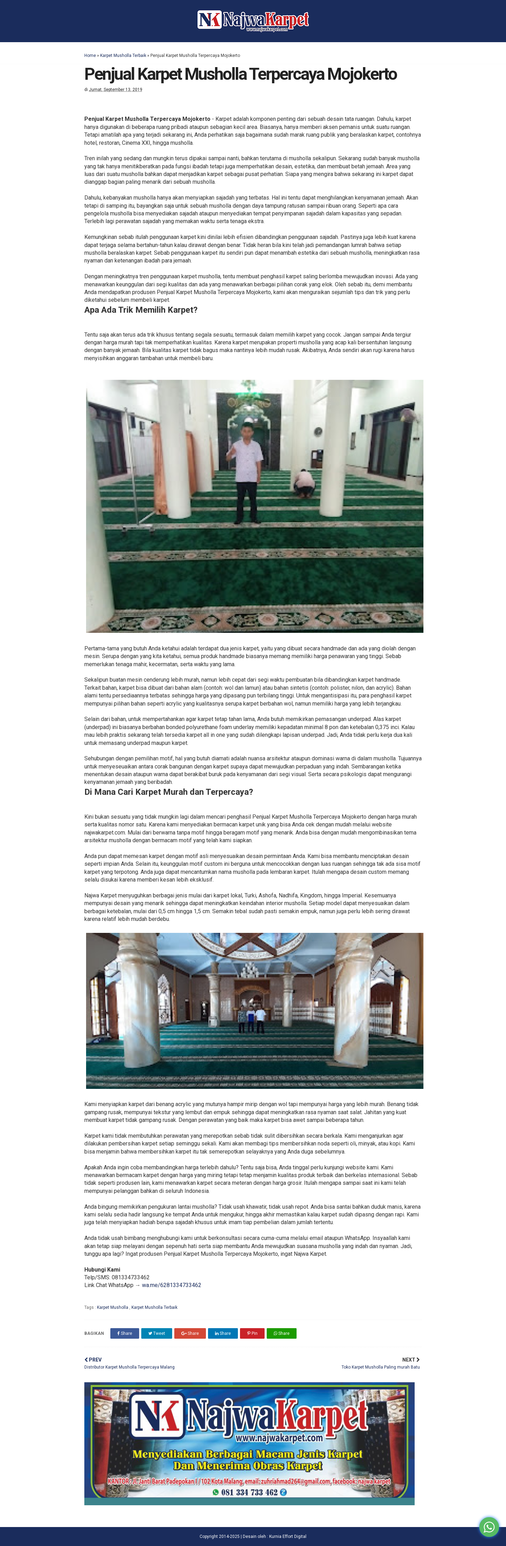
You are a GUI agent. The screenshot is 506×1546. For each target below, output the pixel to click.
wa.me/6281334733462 (171, 1285)
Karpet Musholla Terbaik (123, 55)
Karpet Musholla (113, 1307)
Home (90, 55)
